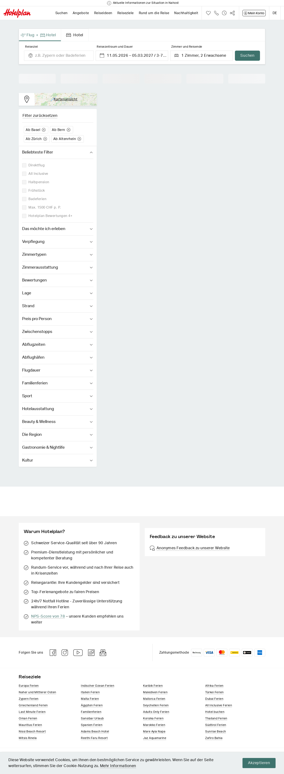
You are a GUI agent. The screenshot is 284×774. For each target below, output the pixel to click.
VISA (209, 652)
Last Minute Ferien (32, 712)
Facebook (53, 652)
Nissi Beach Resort (32, 731)
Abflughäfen (57, 357)
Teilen (232, 13)
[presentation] (40, 35)
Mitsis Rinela (28, 738)
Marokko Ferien (154, 725)
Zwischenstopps (57, 332)
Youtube (78, 652)
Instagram (65, 652)
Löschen (44, 130)
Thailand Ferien (216, 718)
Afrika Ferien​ (214, 685)
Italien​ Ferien (90, 692)
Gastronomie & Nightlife (57, 448)
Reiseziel (31, 46)
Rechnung (197, 652)
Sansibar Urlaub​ (92, 718)
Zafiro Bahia (213, 738)
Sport (57, 396)
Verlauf (224, 13)
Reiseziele (125, 13)
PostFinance (234, 652)
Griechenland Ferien (33, 705)
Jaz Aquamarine (154, 738)
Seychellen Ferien (156, 705)
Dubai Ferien (214, 698)
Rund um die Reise (154, 13)
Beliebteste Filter (57, 152)
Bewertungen (57, 280)
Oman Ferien (28, 718)
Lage (57, 293)
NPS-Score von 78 (48, 616)
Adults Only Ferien (156, 712)
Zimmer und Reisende (186, 46)
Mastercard (222, 652)
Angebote (81, 13)
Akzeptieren (259, 763)
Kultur (57, 460)
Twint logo (247, 652)
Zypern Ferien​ (29, 698)
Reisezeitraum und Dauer (115, 46)
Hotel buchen (214, 712)
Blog (91, 652)
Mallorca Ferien (154, 698)
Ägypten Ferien (92, 705)
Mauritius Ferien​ (30, 725)
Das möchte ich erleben (57, 229)
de (275, 13)
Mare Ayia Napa (154, 731)
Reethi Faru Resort (94, 738)
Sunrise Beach (215, 731)
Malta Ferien (90, 698)
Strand (57, 306)
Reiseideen (103, 13)
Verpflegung (57, 242)
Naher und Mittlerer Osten (37, 692)
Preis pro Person (57, 319)
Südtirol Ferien (215, 725)
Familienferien (57, 383)
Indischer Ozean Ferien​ (97, 685)
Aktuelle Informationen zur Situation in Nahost (146, 2)
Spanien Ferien (91, 725)
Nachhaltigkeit (186, 13)
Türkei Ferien (214, 692)
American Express (260, 652)
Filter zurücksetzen (40, 116)
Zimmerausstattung (57, 267)
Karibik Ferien (153, 685)
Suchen (61, 13)
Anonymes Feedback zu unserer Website (190, 548)
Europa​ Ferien (29, 685)
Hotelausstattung (57, 409)
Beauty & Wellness (57, 422)
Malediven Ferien (155, 692)
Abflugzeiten (57, 345)
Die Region (57, 435)
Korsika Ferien (153, 718)
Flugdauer (57, 370)
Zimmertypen (57, 255)
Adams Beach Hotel (95, 731)
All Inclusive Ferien (218, 705)
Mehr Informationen (118, 766)
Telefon (216, 13)
